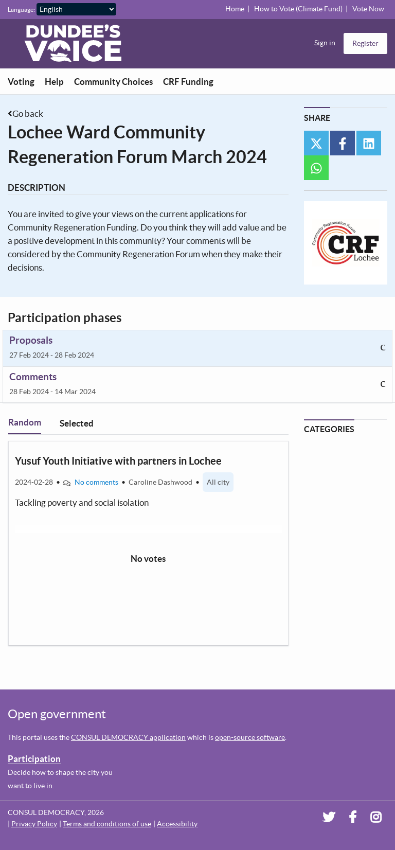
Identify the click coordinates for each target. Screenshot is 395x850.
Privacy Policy (34, 824)
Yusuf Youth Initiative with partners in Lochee (118, 461)
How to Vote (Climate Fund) (298, 9)
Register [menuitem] (365, 43)
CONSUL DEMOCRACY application (128, 737)
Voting (21, 81)
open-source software (250, 737)
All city (218, 482)
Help (54, 81)
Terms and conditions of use (107, 824)
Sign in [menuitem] (324, 43)
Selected (77, 423)
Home (234, 9)
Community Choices (113, 81)
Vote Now (368, 9)
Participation (34, 759)
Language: (21, 9)
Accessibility (177, 824)
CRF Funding (188, 81)
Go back (27, 113)
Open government (57, 714)
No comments (96, 482)
